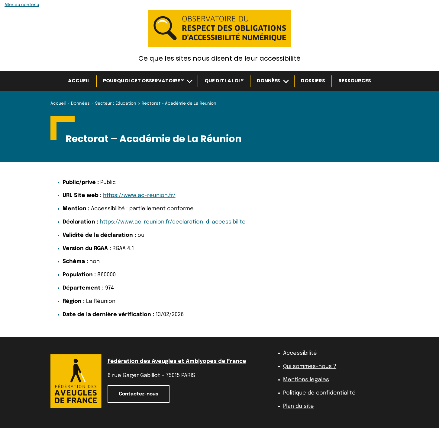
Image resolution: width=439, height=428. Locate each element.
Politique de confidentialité (319, 393)
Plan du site (298, 406)
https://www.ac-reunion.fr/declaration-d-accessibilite (173, 222)
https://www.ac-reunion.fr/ (139, 195)
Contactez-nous (138, 394)
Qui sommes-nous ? (309, 366)
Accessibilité (300, 353)
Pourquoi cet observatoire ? (143, 80)
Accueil (79, 80)
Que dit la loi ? (224, 80)
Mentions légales (306, 379)
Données (268, 80)
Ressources (354, 80)
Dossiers (313, 80)
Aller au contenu (22, 5)
